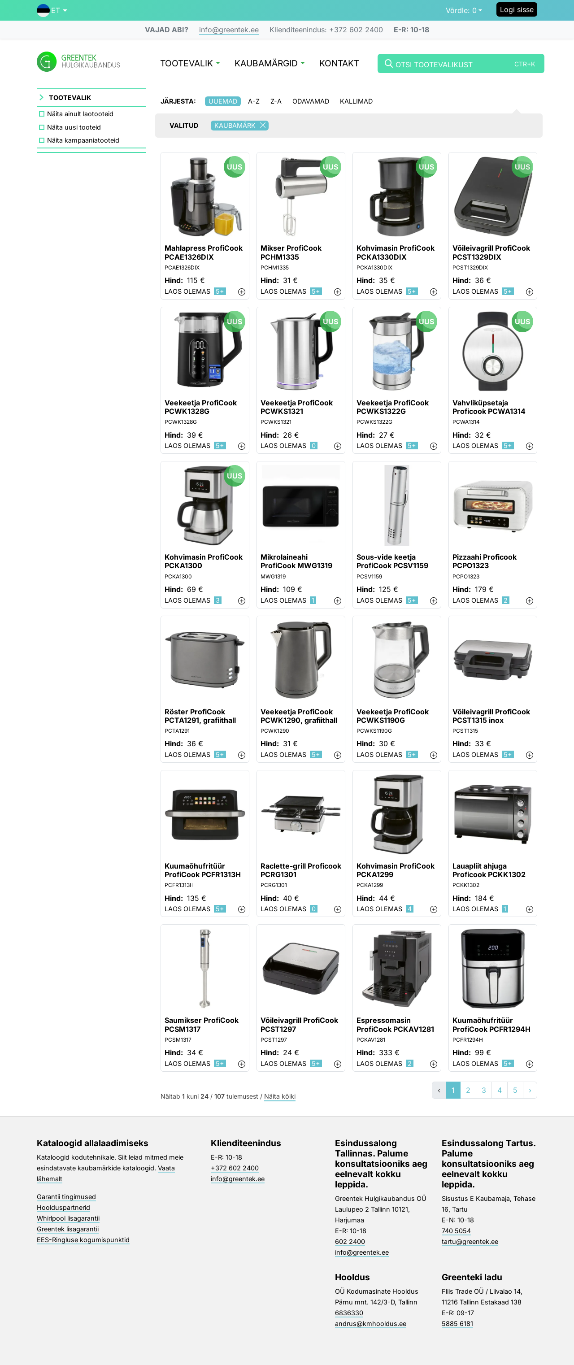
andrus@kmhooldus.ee (370, 1323)
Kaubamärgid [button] (270, 64)
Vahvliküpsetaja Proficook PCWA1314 (489, 407)
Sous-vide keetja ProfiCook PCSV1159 (392, 561)
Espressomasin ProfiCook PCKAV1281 (395, 1024)
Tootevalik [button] (190, 64)
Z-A (276, 101)
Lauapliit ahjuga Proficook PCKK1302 (489, 870)
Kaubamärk (241, 125)
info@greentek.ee (229, 29)
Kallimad (356, 101)
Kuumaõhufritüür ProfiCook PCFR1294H (491, 1024)
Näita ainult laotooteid (80, 113)
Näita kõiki (280, 1096)
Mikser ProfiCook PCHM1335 (291, 252)
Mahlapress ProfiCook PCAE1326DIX (204, 252)
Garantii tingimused (66, 1196)
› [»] (530, 1090)
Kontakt (339, 64)
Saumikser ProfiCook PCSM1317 (202, 1024)
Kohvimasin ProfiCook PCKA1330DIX (396, 252)
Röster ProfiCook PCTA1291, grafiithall (200, 716)
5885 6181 (457, 1323)
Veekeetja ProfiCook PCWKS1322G (393, 407)
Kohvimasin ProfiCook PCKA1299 (396, 870)
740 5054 (456, 1231)
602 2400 (350, 1241)
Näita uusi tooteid (74, 127)
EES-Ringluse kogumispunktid (83, 1239)
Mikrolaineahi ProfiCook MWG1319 (296, 561)
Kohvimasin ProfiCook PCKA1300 (204, 561)
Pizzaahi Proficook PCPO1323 (484, 561)
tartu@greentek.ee (470, 1241)
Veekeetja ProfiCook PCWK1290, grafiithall (299, 716)
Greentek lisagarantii (68, 1229)
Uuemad (223, 101)
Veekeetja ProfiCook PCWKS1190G (393, 716)
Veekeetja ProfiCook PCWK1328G (201, 407)
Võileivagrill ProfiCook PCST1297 (299, 1024)
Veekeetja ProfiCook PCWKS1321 (297, 407)
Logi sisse (517, 9)
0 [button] (461, 10)
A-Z (254, 101)
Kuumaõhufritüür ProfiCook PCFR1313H (203, 870)
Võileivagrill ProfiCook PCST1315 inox (491, 716)
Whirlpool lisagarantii (68, 1218)
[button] (52, 10)
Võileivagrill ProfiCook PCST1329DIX (491, 252)
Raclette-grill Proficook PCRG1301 (301, 870)
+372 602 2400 (235, 1168)
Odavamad (310, 101)
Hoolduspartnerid (63, 1207)
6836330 (349, 1313)
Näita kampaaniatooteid (83, 140)
